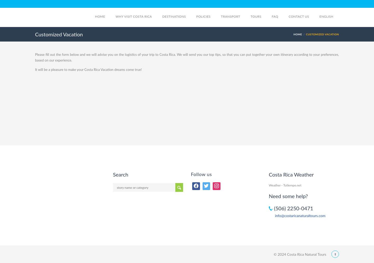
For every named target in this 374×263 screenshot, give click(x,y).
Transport (230, 16)
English (329, 16)
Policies (203, 16)
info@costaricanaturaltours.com (300, 215)
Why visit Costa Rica (134, 16)
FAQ (275, 16)
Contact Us (299, 16)
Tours (256, 16)
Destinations (174, 16)
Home (100, 16)
